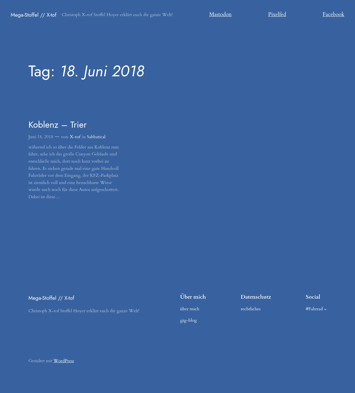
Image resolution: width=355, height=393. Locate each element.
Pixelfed (277, 14)
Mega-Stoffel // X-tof (33, 15)
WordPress (64, 361)
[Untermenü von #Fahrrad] (325, 309)
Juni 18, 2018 (40, 137)
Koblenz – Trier (57, 124)
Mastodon (220, 14)
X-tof (75, 137)
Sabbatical (96, 137)
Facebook (333, 14)
